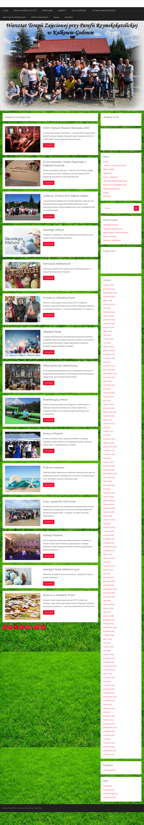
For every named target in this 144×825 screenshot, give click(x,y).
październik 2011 (109, 750)
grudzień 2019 (109, 466)
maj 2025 (107, 308)
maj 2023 (107, 362)
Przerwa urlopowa (53, 467)
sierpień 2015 (108, 635)
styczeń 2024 (108, 347)
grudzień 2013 (109, 689)
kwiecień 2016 (109, 604)
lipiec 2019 (107, 481)
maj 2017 (106, 562)
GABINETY (62, 10)
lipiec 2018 (107, 516)
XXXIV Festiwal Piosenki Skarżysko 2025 (66, 127)
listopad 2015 (108, 624)
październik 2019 (110, 473)
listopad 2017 (108, 543)
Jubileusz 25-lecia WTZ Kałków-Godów (65, 195)
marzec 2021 (108, 431)
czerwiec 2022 (109, 385)
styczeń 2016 (108, 616)
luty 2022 (107, 400)
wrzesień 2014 (109, 670)
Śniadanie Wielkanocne (113, 229)
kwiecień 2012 (109, 743)
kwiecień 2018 (109, 527)
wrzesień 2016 (109, 593)
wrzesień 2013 (109, 700)
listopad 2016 (108, 585)
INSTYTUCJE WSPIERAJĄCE (14, 17)
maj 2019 (106, 489)
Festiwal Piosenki (53, 535)
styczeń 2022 (108, 404)
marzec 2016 (108, 608)
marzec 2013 (108, 720)
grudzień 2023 (109, 350)
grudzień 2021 (109, 408)
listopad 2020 (108, 443)
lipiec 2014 (107, 674)
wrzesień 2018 (109, 508)
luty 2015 (106, 651)
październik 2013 (110, 697)
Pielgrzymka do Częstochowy (60, 365)
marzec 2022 (108, 396)
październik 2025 (110, 293)
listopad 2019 (108, 470)
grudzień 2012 (109, 724)
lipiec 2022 (107, 381)
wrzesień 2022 (109, 377)
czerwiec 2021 (109, 423)
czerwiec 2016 (109, 597)
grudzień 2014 (109, 658)
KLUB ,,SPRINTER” (79, 10)
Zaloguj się (107, 786)
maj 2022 (107, 389)
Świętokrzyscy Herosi (55, 399)
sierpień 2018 (108, 512)
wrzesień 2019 (109, 477)
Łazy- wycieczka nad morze (59, 501)
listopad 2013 (108, 693)
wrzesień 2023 (109, 354)
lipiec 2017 (107, 554)
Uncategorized (109, 770)
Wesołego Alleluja (53, 229)
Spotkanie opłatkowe (112, 240)
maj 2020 (107, 458)
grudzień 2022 (109, 370)
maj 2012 (106, 739)
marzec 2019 (108, 497)
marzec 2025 (108, 316)
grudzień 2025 (109, 289)
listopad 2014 (108, 662)
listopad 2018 (108, 504)
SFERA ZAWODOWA (39, 17)
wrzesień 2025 (109, 297)
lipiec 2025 (107, 300)
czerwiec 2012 (109, 735)
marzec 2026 (108, 285)
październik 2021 (110, 412)
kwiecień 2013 (109, 716)
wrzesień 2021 (109, 416)
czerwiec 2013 (109, 708)
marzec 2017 (108, 570)
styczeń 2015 (108, 654)
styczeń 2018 (108, 535)
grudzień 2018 (109, 500)
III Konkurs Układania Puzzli (59, 297)
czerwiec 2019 (109, 485)
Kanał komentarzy (110, 793)
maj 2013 (106, 712)
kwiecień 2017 (109, 566)
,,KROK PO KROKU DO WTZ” (25, 10)
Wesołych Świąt (52, 331)
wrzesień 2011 (108, 754)
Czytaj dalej (49, 145)
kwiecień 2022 (109, 393)
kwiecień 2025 (109, 312)
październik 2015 (110, 627)
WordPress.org (109, 797)
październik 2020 (110, 447)
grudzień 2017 (109, 539)
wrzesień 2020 (109, 450)
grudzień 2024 (109, 320)
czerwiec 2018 (109, 520)
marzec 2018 (108, 531)
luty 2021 (106, 435)
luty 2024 (107, 343)
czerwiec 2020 (109, 454)
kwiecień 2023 (109, 366)
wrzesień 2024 (109, 323)
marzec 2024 (108, 339)
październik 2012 (110, 727)
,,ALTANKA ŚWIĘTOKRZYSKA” (104, 10)
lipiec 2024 (107, 331)
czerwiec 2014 (109, 677)
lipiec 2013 (107, 704)
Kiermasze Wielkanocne (57, 263)
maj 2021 (106, 427)
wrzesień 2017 (109, 550)
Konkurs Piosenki (53, 433)
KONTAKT (69, 17)
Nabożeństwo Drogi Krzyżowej (115, 233)
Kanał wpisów (109, 790)
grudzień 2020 (109, 439)
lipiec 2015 (107, 639)
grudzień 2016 (109, 581)
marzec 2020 (108, 462)
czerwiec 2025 (109, 304)
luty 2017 (106, 574)
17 (37, 627)
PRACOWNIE (47, 10)
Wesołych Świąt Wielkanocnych (61, 569)
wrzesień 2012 (109, 731)
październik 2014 (110, 666)
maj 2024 (107, 335)
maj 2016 (106, 601)
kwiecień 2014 (109, 685)
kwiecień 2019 (109, 493)
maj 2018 (106, 524)
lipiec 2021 (107, 420)
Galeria (56, 17)
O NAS (5, 10)
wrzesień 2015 (109, 631)
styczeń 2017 (108, 577)
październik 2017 (110, 547)
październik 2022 (110, 373)
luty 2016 (107, 612)
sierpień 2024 (108, 327)
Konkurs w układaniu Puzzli (59, 595)
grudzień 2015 (109, 620)
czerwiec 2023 (109, 358)
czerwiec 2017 (109, 558)
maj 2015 (106, 643)
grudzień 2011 (108, 747)
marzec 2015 (108, 647)
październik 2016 (110, 589)
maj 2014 (106, 681)
